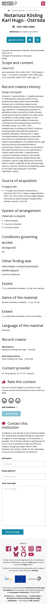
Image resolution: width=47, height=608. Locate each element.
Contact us (9, 596)
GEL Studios (34, 600)
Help (25, 564)
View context (16, 40)
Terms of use (21, 596)
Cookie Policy (35, 596)
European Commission (19, 592)
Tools (29, 562)
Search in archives (18, 10)
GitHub (35, 570)
